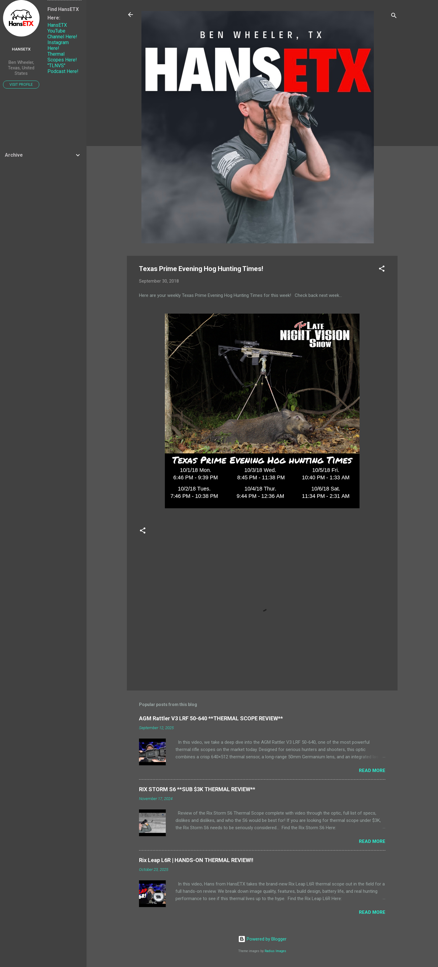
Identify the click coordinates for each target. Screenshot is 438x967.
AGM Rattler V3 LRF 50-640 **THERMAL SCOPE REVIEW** (211, 718)
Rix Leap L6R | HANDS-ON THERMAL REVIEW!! (196, 860)
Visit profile (21, 84)
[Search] (394, 16)
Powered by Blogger (262, 939)
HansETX (21, 49)
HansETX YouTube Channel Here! (62, 31)
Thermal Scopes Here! (62, 57)
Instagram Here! (58, 45)
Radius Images (275, 951)
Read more (372, 770)
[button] (381, 269)
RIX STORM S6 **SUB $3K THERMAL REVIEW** (197, 789)
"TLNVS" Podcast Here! (62, 68)
